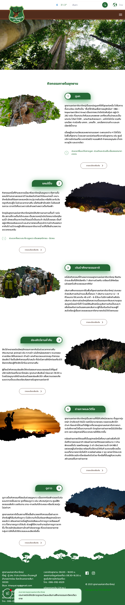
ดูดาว (54, 488)
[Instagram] (93, 573)
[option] (48, 595)
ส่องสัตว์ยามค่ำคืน (46, 340)
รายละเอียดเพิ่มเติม (93, 165)
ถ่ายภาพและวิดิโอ (80, 409)
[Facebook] (87, 573)
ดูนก (72, 96)
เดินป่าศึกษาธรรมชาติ (82, 267)
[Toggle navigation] (120, 14)
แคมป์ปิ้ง (52, 183)
